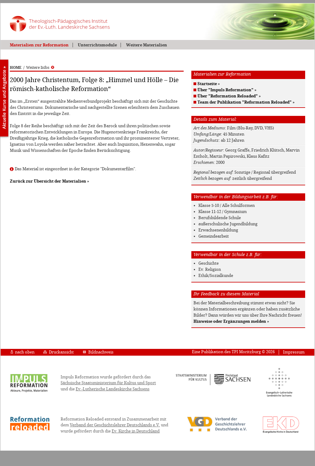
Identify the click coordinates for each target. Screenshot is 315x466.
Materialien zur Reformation (39, 45)
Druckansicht (58, 352)
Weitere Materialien (146, 45)
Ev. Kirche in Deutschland (136, 431)
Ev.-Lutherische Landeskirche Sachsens (113, 389)
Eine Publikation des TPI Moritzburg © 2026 (233, 352)
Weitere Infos (40, 67)
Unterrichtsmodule (97, 45)
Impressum (294, 352)
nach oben (22, 352)
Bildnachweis (98, 352)
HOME (16, 67)
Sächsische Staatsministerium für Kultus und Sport (108, 383)
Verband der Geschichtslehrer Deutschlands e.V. (115, 425)
